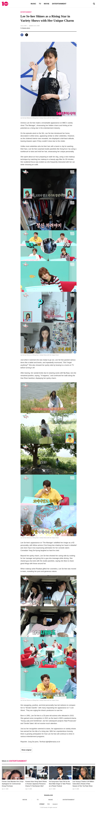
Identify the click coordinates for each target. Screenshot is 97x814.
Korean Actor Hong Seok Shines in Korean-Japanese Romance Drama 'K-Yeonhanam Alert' (36, 784)
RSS (48, 804)
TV (40, 4)
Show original (26, 750)
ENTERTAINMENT (59, 4)
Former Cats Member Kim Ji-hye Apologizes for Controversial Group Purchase (12, 784)
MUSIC (33, 4)
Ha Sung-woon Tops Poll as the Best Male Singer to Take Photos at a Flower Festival (60, 784)
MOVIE (46, 4)
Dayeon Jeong (26, 28)
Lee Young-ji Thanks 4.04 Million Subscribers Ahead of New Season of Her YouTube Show (83, 784)
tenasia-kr (55, 804)
